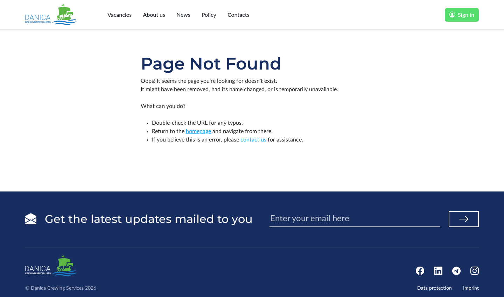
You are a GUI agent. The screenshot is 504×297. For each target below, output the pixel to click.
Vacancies (119, 14)
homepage (198, 131)
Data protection (434, 288)
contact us (253, 140)
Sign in (461, 14)
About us (154, 14)
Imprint (471, 288)
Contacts (238, 14)
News (183, 14)
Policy (209, 14)
